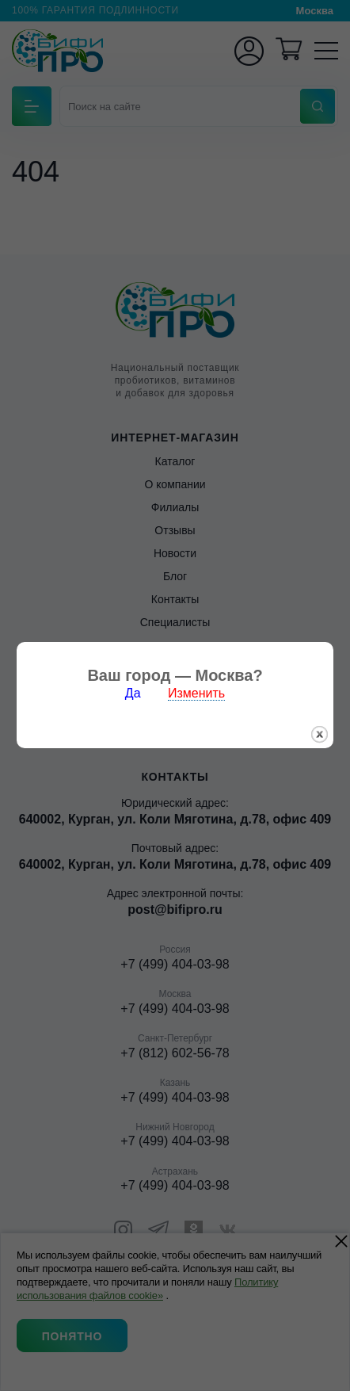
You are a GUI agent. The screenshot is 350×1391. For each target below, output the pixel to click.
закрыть (319, 716)
